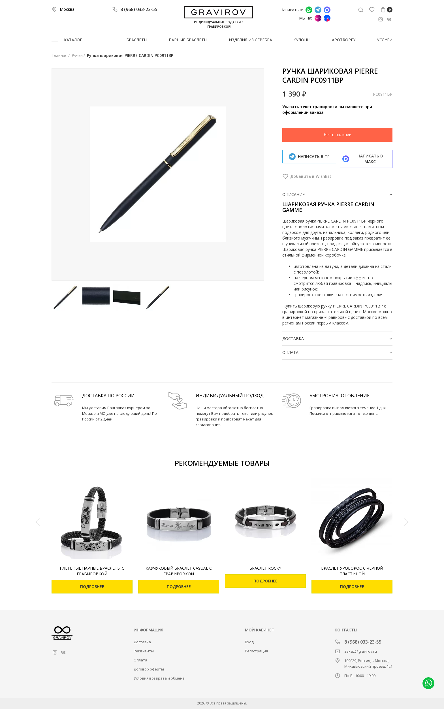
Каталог (73, 39)
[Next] (406, 522)
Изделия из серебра (250, 39)
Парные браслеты (188, 39)
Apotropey (343, 39)
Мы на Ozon (327, 18)
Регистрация (256, 651)
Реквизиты (144, 651)
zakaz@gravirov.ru (360, 651)
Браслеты (136, 39)
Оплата (140, 660)
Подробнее (92, 586)
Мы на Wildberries (318, 18)
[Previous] (37, 522)
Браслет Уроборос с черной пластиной (352, 570)
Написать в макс (362, 158)
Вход (249, 641)
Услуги (384, 39)
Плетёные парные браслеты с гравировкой (92, 570)
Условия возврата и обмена (159, 678)
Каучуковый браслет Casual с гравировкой (179, 570)
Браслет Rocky (265, 568)
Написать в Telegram (318, 10)
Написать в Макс (327, 10)
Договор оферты (149, 669)
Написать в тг (309, 156)
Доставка (142, 641)
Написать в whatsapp (309, 10)
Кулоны (301, 39)
